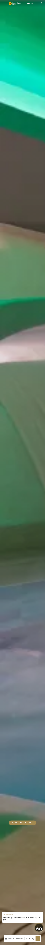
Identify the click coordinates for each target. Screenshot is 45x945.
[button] (38, 938)
